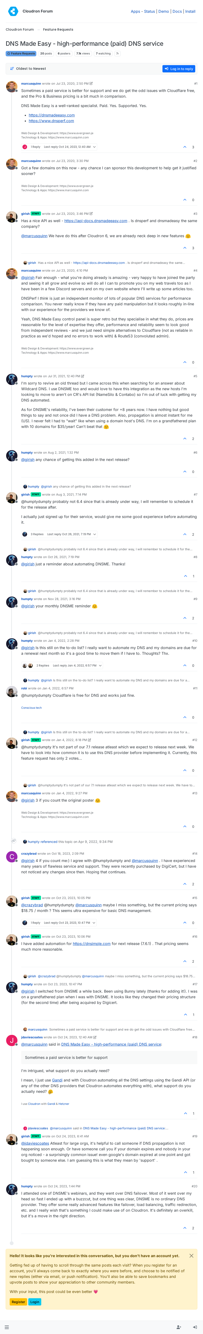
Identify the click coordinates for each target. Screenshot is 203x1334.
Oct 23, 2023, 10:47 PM (65, 984)
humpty (27, 376)
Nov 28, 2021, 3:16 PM (64, 599)
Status (149, 11)
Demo (163, 11)
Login (34, 1302)
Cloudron (34, 1104)
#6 (195, 452)
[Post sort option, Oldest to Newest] (28, 68)
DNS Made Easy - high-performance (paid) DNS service (111, 1044)
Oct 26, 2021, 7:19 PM (63, 557)
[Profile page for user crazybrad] (11, 856)
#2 (195, 161)
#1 (195, 83)
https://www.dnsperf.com (51, 120)
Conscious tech (31, 707)
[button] (7, 1327)
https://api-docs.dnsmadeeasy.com (95, 220)
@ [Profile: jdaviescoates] (35, 1143)
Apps (135, 11)
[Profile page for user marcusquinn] (11, 86)
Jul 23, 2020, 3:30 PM (72, 161)
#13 (194, 793)
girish (25, 213)
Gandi (57, 1080)
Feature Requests (21, 53)
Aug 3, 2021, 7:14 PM (71, 494)
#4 (195, 270)
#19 (194, 1136)
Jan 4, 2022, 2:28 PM (63, 640)
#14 (194, 853)
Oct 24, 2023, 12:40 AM (75, 1037)
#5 (195, 376)
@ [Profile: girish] (27, 277)
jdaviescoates (32, 1037)
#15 (194, 898)
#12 (194, 740)
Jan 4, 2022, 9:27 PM (71, 793)
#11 (195, 688)
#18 (194, 1037)
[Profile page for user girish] (11, 217)
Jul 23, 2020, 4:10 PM (72, 270)
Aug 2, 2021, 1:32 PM (63, 452)
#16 (194, 936)
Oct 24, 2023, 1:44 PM (64, 1186)
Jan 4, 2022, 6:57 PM (58, 688)
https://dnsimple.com (92, 943)
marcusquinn (31, 83)
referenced (49, 842)
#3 (195, 213)
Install (190, 11)
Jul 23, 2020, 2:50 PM (72, 83)
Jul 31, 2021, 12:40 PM (64, 376)
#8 (195, 557)
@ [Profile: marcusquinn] (34, 235)
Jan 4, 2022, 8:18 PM (71, 740)
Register (18, 1302)
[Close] (191, 1255)
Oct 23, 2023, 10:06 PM (73, 936)
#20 (194, 1186)
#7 (195, 494)
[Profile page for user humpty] (11, 379)
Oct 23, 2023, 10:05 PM (73, 898)
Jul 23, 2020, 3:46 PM (72, 213)
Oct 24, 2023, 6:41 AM (72, 1136)
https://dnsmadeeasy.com (52, 115)
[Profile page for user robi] (11, 691)
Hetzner (63, 1104)
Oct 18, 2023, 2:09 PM (68, 853)
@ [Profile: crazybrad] (32, 905)
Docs (177, 11)
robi (24, 688)
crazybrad (29, 853)
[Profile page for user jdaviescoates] (11, 1040)
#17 (195, 984)
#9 (195, 599)
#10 (194, 640)
